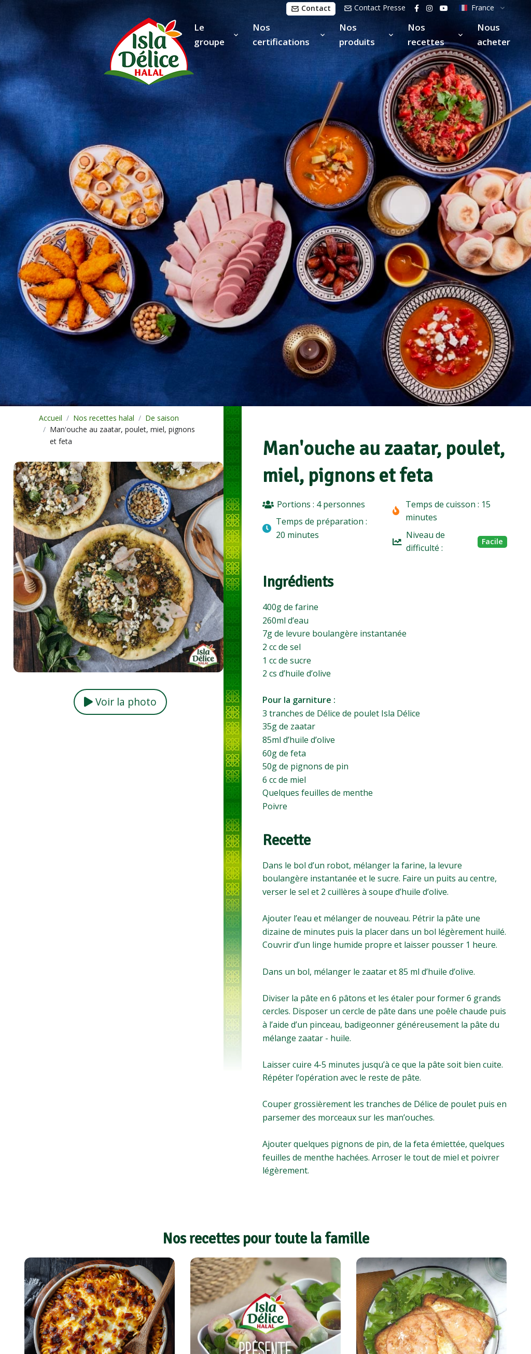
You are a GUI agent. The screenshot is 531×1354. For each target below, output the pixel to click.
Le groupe (209, 34)
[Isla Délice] (97, 49)
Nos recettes (426, 34)
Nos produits (357, 34)
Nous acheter (493, 34)
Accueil (50, 418)
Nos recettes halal (103, 418)
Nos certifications (281, 34)
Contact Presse (375, 7)
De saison (162, 418)
